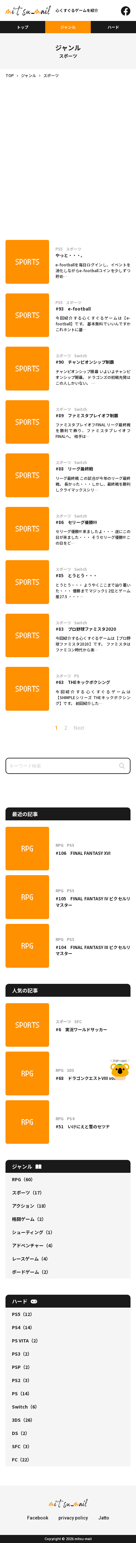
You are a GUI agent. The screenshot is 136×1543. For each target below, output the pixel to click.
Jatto (103, 1517)
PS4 (23, 1327)
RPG (23, 1179)
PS (22, 1393)
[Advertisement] (68, 149)
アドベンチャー (33, 1245)
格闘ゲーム (29, 1219)
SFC (22, 1446)
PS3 (22, 1353)
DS (21, 1433)
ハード (113, 27)
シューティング (33, 1232)
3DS (23, 1420)
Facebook (37, 1517)
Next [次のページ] (79, 728)
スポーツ (28, 1192)
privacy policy (73, 1517)
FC (22, 1459)
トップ (22, 27)
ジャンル (68, 27)
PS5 (23, 1314)
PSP (22, 1367)
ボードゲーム (31, 1272)
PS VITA (26, 1340)
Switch (25, 1406)
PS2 (22, 1380)
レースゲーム (31, 1258)
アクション (30, 1205)
